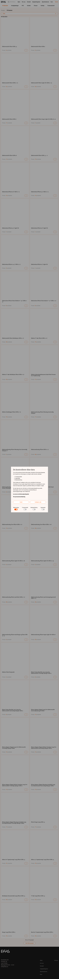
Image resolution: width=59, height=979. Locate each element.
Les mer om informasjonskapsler (21, 494)
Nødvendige (16, 507)
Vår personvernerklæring (19, 496)
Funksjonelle (25, 507)
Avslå (21, 502)
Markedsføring (34, 507)
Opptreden (43, 507)
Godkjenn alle (38, 502)
